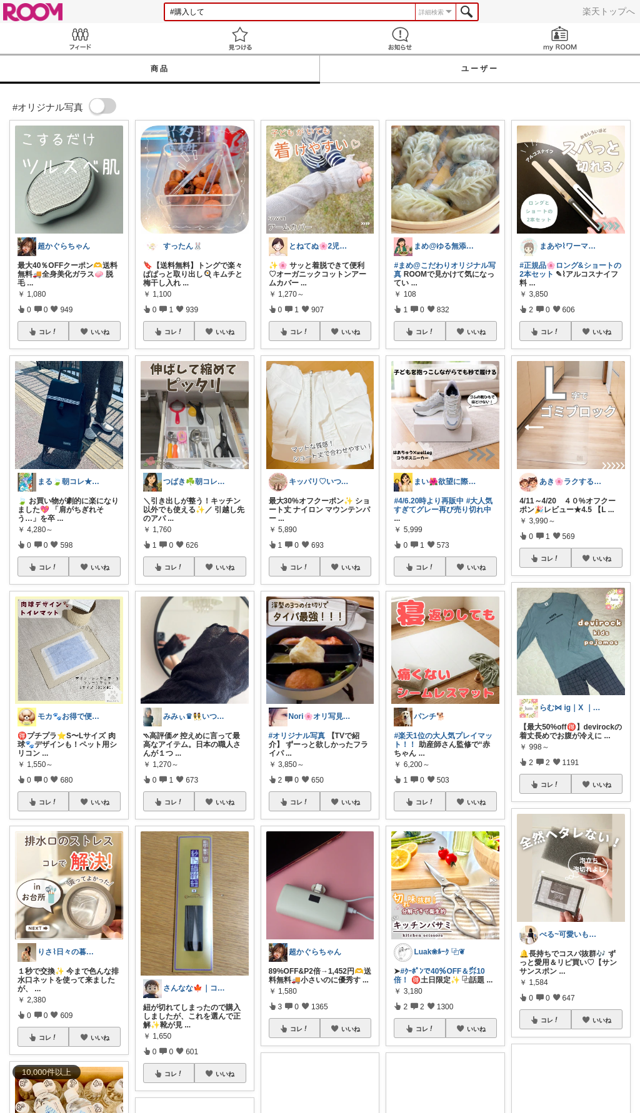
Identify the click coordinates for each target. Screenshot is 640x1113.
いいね (100, 332)
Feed (80, 38)
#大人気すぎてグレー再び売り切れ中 (443, 505)
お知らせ (400, 38)
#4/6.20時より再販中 (429, 501)
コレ (48, 332)
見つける (240, 38)
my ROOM (560, 38)
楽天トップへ (608, 11)
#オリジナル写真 (297, 735)
